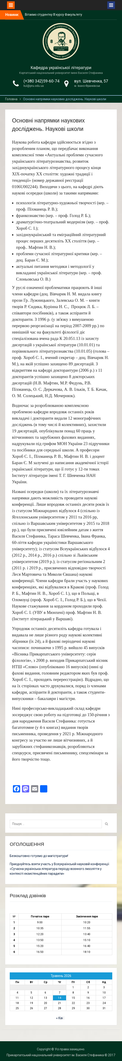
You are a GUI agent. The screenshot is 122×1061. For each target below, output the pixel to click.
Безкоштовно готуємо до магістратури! (39, 856)
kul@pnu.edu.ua (34, 85)
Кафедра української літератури (61, 67)
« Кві (59, 1018)
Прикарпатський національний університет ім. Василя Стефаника (55, 1055)
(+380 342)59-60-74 (41, 81)
